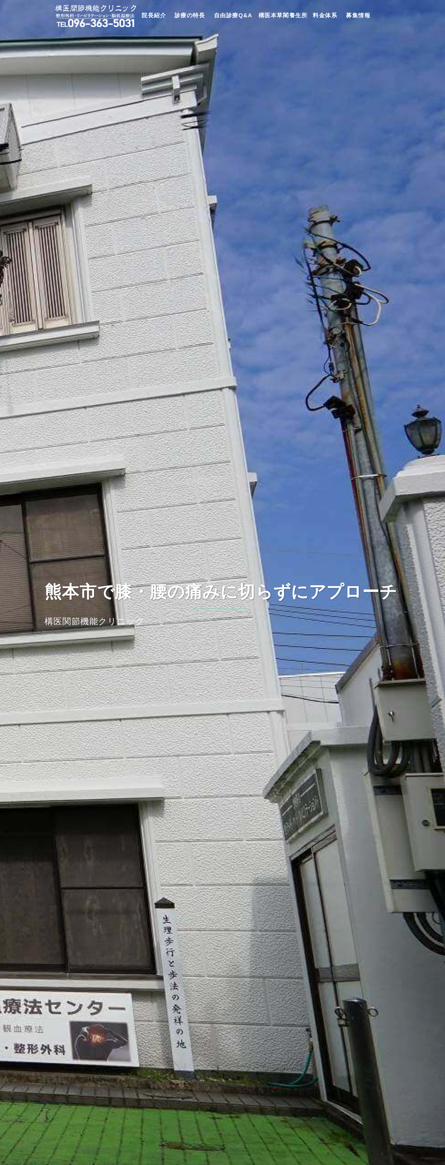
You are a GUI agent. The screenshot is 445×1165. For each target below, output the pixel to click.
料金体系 (325, 15)
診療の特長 (190, 15)
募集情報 (358, 15)
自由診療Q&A (233, 15)
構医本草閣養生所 (283, 15)
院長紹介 (154, 15)
